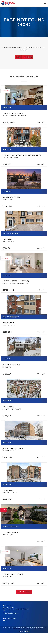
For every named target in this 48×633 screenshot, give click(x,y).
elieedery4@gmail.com (12, 613)
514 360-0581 (9, 612)
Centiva (26, 631)
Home (18, 57)
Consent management (36, 628)
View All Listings (24, 591)
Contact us (28, 57)
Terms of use (26, 628)
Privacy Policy (19, 628)
